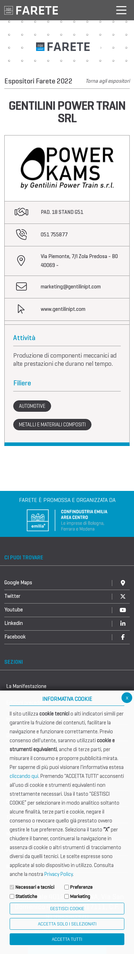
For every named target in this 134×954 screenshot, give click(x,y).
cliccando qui (24, 776)
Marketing (80, 896)
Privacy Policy (58, 874)
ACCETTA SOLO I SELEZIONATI (67, 924)
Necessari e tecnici (34, 887)
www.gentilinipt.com (63, 309)
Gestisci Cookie (67, 909)
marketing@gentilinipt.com (71, 286)
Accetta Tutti (67, 939)
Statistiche (26, 896)
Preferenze (81, 887)
